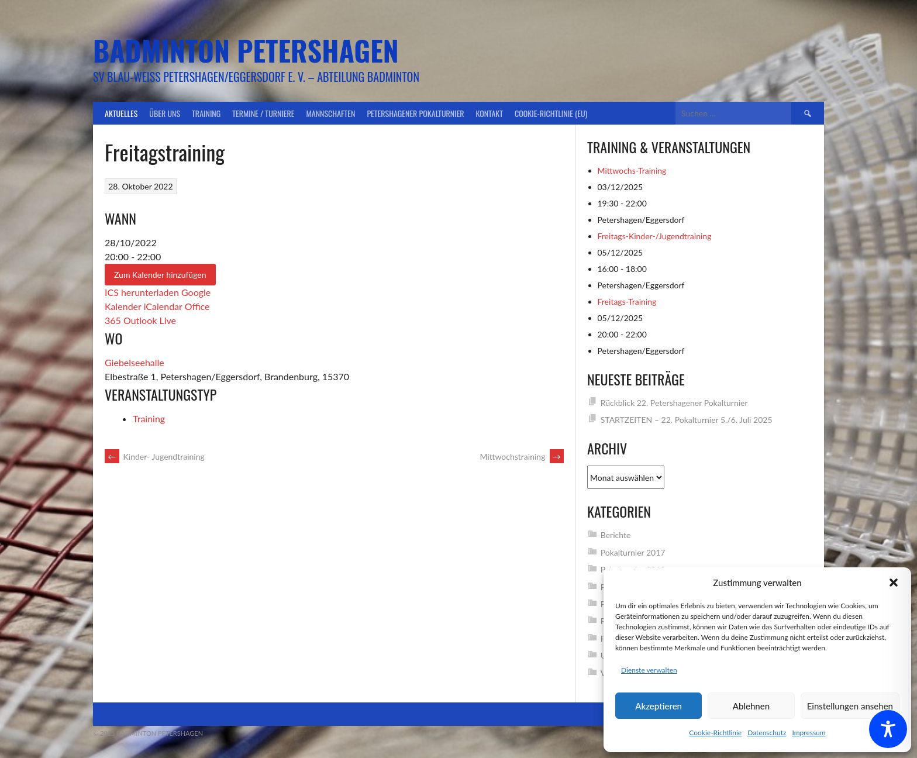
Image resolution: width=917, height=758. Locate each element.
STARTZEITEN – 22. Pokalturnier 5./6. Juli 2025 (687, 420)
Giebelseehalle (134, 362)
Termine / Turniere (263, 113)
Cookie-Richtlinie (715, 732)
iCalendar (163, 306)
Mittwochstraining (522, 456)
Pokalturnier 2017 (633, 552)
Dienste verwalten (649, 670)
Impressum (808, 732)
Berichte (616, 535)
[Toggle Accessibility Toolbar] (888, 729)
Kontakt (489, 113)
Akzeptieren (658, 706)
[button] (893, 582)
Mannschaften (331, 113)
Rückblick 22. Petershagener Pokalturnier (674, 403)
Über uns (164, 113)
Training (206, 113)
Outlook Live (149, 320)
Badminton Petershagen (246, 50)
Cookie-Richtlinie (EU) (551, 113)
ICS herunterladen (142, 292)
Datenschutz (766, 732)
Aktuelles (121, 113)
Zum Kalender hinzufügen (160, 275)
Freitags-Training (627, 301)
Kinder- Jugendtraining (155, 456)
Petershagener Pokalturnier (415, 113)
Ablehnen (751, 706)
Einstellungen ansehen (850, 706)
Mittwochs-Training (632, 170)
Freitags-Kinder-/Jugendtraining (655, 236)
